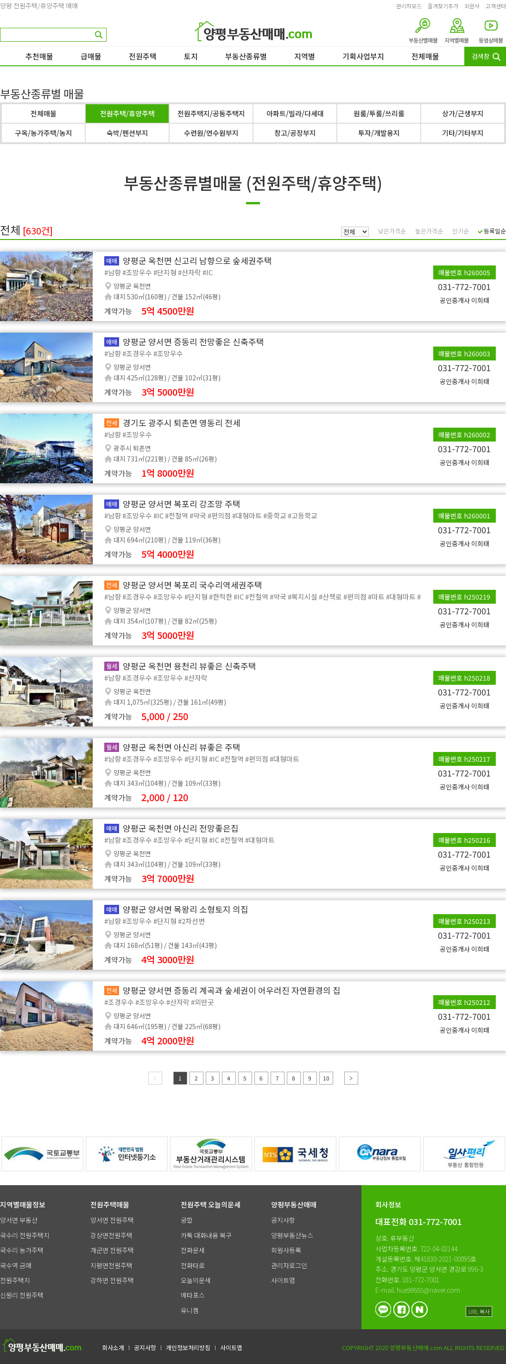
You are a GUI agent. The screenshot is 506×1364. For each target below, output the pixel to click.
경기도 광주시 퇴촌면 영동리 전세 (181, 423)
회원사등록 (286, 1250)
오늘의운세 (196, 1280)
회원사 (472, 6)
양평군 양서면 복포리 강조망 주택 (181, 504)
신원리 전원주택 (22, 1295)
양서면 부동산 (19, 1220)
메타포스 (193, 1295)
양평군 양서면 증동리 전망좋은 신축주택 (193, 341)
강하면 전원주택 (112, 1280)
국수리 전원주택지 (25, 1235)
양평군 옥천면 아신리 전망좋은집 (181, 828)
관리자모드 (409, 6)
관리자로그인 (289, 1265)
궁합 (187, 1220)
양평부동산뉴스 (292, 1235)
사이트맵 (283, 1280)
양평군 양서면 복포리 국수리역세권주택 (192, 585)
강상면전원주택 (111, 1235)
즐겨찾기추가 (443, 6)
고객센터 (496, 6)
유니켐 (190, 1310)
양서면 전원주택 (112, 1220)
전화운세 (193, 1250)
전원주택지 (15, 1280)
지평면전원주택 (111, 1265)
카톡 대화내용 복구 (206, 1235)
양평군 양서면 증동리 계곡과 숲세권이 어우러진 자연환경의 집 (232, 990)
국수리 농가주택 (22, 1250)
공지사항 (283, 1220)
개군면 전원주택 (112, 1250)
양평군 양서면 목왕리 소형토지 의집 (185, 909)
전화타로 (193, 1265)
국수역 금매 (16, 1265)
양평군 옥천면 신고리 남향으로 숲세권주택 (197, 260)
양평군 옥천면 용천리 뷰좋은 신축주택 (189, 666)
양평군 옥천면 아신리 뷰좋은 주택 (181, 747)
